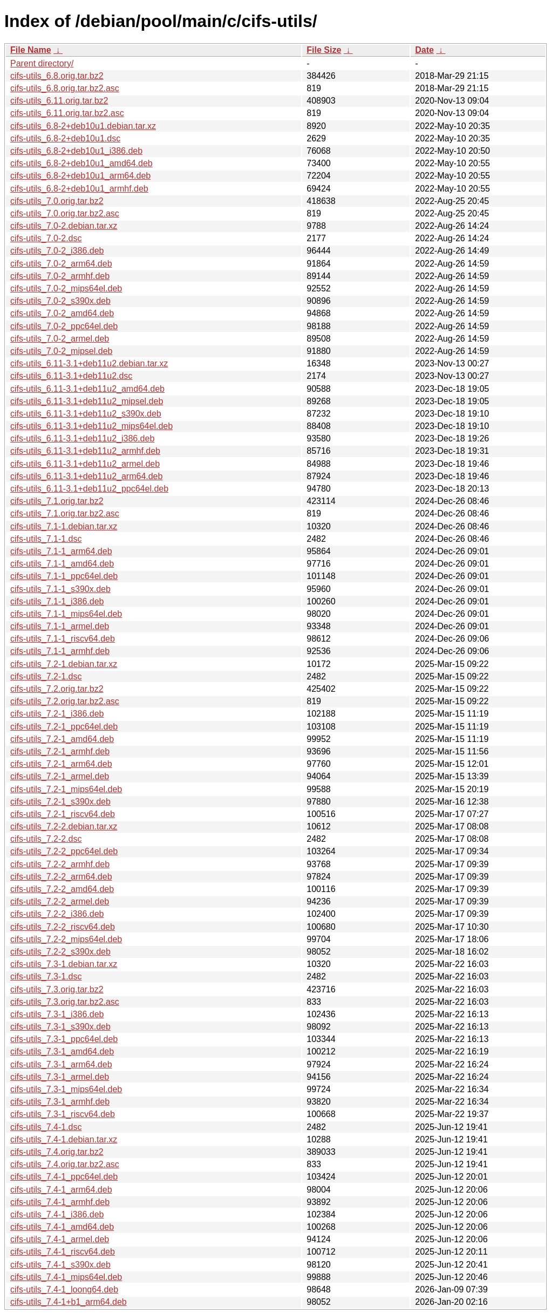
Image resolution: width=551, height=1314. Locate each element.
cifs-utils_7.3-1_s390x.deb (60, 1026)
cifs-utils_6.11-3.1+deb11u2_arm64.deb (86, 476)
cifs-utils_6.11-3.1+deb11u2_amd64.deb (87, 388)
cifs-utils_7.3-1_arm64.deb (61, 1064)
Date (424, 50)
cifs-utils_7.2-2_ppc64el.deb (64, 851)
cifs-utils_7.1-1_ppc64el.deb (64, 576)
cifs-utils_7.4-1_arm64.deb (61, 1189)
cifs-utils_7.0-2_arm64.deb (61, 263)
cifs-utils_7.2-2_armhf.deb (60, 864)
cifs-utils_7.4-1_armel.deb (59, 1239)
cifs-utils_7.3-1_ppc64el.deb (64, 1039)
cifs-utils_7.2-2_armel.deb (59, 901)
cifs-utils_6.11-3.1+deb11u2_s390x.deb (85, 413)
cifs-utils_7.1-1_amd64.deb (62, 563)
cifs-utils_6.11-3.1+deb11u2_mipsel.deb (86, 401)
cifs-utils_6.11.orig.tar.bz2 (59, 100)
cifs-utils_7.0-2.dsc (46, 238)
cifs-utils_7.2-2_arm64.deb (61, 876)
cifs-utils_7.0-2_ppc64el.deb (64, 326)
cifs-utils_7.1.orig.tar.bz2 (57, 501)
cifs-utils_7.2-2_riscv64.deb (62, 926)
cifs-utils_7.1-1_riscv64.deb (62, 638)
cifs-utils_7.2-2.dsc (46, 838)
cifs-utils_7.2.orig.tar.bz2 (57, 688)
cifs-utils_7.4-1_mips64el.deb (66, 1277)
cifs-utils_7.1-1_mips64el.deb (66, 613)
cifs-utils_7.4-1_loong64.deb (64, 1289)
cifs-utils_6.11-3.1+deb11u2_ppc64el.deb (89, 488)
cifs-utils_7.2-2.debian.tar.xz (63, 826)
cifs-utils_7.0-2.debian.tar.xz (63, 225)
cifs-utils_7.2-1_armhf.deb (60, 751)
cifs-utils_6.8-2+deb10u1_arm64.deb (80, 175)
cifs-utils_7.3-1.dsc (46, 976)
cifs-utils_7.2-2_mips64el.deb (66, 939)
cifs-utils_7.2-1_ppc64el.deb (64, 726)
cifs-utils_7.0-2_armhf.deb (60, 276)
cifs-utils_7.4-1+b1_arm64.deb (68, 1301)
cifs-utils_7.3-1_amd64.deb (62, 1051)
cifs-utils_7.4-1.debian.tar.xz (63, 1139)
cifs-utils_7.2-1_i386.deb (57, 713)
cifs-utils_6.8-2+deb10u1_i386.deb (76, 150)
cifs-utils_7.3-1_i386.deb (57, 1014)
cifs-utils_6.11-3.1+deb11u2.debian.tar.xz (89, 363)
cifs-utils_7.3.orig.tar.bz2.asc (64, 1001)
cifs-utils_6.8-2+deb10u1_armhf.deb (79, 188)
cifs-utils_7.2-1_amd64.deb (62, 739)
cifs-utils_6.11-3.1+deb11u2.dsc (71, 375)
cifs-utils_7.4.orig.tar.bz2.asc (64, 1164)
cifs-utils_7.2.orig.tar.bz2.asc (64, 701)
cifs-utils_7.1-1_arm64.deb (61, 551)
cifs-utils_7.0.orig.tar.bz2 (57, 201)
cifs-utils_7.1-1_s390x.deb (60, 589)
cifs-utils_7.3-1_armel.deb (59, 1076)
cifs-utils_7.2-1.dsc (46, 676)
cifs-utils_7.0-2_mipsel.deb (61, 351)
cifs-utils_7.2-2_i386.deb (57, 913)
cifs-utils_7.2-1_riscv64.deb (62, 814)
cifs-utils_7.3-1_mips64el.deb (66, 1089)
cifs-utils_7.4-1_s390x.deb (60, 1264)
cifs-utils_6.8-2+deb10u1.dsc (65, 138)
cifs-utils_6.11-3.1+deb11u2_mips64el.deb (91, 426)
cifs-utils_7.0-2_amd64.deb (62, 313)
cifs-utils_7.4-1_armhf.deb (60, 1202)
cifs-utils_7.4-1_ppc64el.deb (64, 1176)
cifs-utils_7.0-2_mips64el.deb (66, 288)
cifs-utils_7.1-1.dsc (46, 538)
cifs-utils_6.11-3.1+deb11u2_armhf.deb (85, 450)
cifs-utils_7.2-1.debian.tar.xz (63, 664)
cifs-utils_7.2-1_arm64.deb (61, 763)
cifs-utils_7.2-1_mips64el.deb (66, 789)
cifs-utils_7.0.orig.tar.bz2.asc (64, 213)
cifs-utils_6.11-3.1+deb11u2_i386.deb (82, 438)
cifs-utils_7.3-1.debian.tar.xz (63, 964)
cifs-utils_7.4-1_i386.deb (57, 1214)
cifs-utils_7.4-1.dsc (46, 1127)
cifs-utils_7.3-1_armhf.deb (60, 1101)
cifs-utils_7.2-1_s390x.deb (60, 801)
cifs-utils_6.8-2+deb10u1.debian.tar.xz (83, 126)
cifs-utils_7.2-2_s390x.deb (60, 951)
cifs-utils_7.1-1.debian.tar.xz (63, 526)
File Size (324, 50)
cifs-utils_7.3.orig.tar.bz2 (57, 989)
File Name (30, 50)
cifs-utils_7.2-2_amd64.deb (62, 889)
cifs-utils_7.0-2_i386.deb (57, 250)
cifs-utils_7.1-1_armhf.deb (60, 651)
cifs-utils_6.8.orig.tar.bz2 (57, 75)
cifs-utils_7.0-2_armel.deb (59, 338)
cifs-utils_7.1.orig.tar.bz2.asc (64, 513)
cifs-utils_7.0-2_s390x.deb (60, 300)
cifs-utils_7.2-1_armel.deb (59, 776)
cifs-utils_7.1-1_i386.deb (57, 601)
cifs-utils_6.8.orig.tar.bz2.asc (64, 88)
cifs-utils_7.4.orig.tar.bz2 (57, 1151)
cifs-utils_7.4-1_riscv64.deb (62, 1251)
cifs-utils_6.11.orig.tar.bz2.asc (67, 113)
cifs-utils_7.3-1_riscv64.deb (62, 1114)
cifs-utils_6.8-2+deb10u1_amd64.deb (81, 163)
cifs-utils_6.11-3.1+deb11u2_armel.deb (85, 463)
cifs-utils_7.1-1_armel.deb (59, 626)
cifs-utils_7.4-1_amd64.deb (62, 1226)
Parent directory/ (41, 63)
